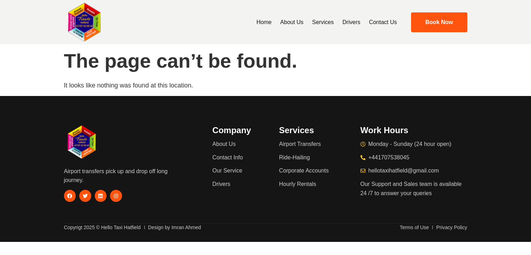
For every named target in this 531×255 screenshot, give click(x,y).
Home (264, 22)
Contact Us (383, 22)
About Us (292, 22)
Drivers (351, 22)
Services (323, 22)
